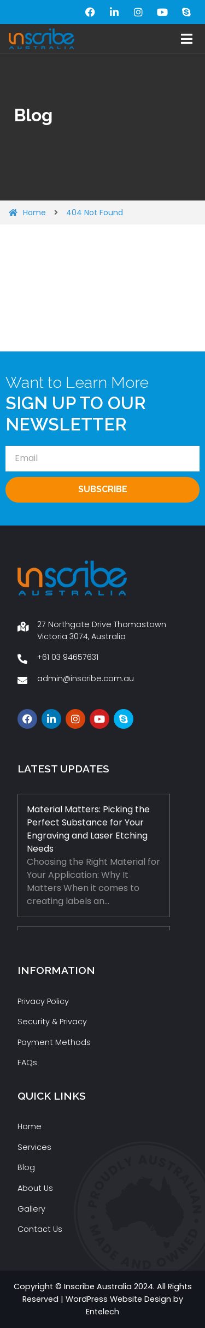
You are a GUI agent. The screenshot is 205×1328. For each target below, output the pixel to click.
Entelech (102, 1311)
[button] (186, 39)
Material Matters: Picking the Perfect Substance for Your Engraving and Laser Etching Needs (88, 829)
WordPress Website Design (118, 1299)
